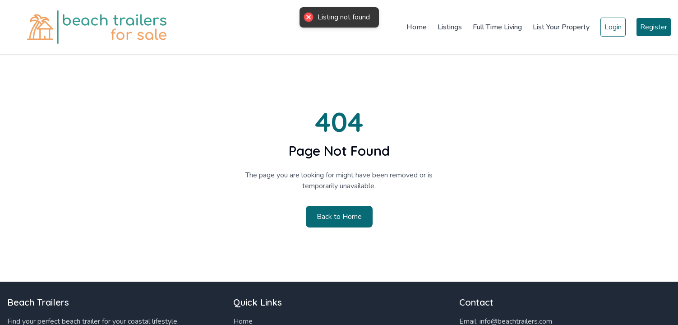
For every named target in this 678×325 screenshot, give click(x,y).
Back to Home (339, 217)
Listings (450, 27)
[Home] (90, 27)
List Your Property (561, 27)
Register (653, 27)
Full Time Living (497, 27)
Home (416, 27)
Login (613, 27)
